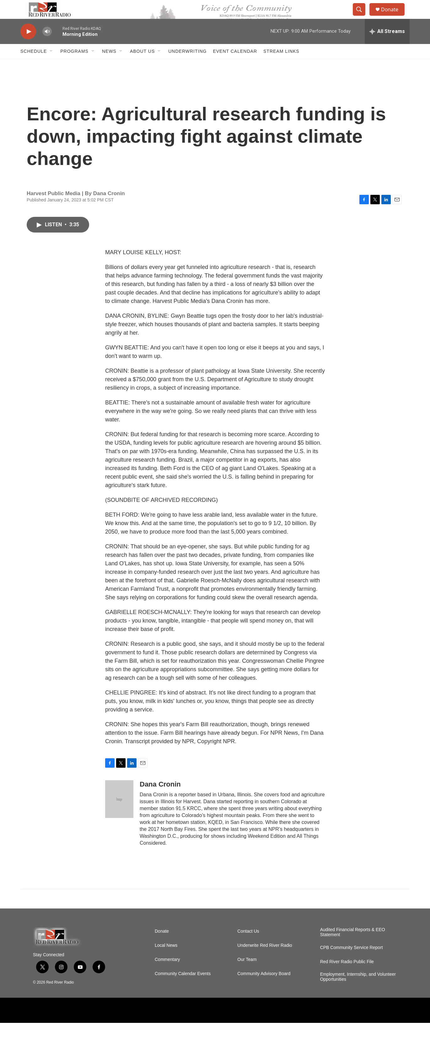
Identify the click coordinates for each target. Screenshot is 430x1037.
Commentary (167, 973)
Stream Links (281, 65)
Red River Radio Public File (347, 976)
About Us (142, 65)
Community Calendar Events (183, 987)
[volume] (47, 46)
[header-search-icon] (362, 16)
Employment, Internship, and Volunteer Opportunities (358, 991)
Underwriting (187, 65)
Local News (166, 959)
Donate (393, 16)
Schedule (33, 65)
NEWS (109, 65)
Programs (74, 65)
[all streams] (387, 45)
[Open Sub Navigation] (51, 65)
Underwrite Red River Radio (264, 959)
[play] (28, 45)
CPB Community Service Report (351, 961)
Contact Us (248, 945)
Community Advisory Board (263, 987)
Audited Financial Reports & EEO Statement (352, 946)
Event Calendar (235, 65)
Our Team (246, 973)
